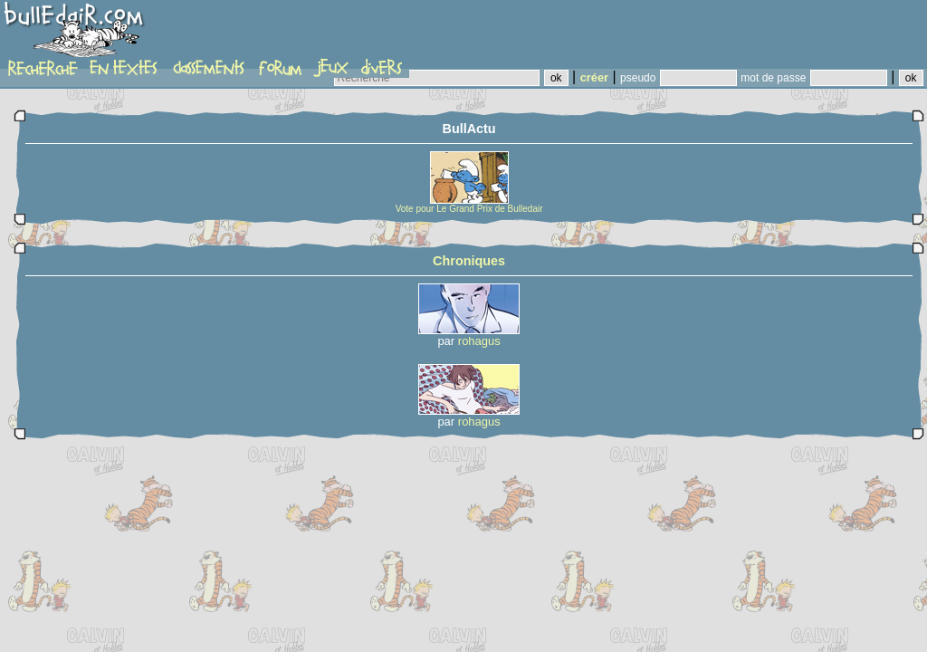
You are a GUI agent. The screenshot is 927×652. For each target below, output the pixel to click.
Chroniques (469, 261)
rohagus (479, 341)
